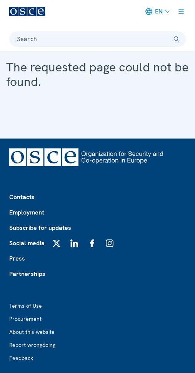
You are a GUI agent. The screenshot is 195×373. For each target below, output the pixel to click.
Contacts (22, 197)
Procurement (25, 318)
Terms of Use (25, 305)
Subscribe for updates (40, 228)
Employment (26, 212)
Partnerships (27, 274)
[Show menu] (181, 11)
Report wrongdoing (32, 345)
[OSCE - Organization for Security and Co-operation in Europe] (27, 11)
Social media (27, 243)
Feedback (21, 358)
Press (17, 258)
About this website (32, 331)
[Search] (176, 39)
